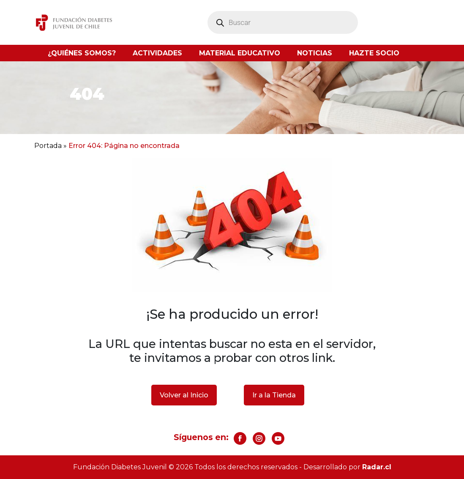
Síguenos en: (201, 437)
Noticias (314, 53)
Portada (48, 146)
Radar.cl (376, 467)
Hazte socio (374, 53)
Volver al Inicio (184, 395)
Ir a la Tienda (274, 395)
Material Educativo (239, 53)
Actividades (157, 53)
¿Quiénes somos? (82, 53)
